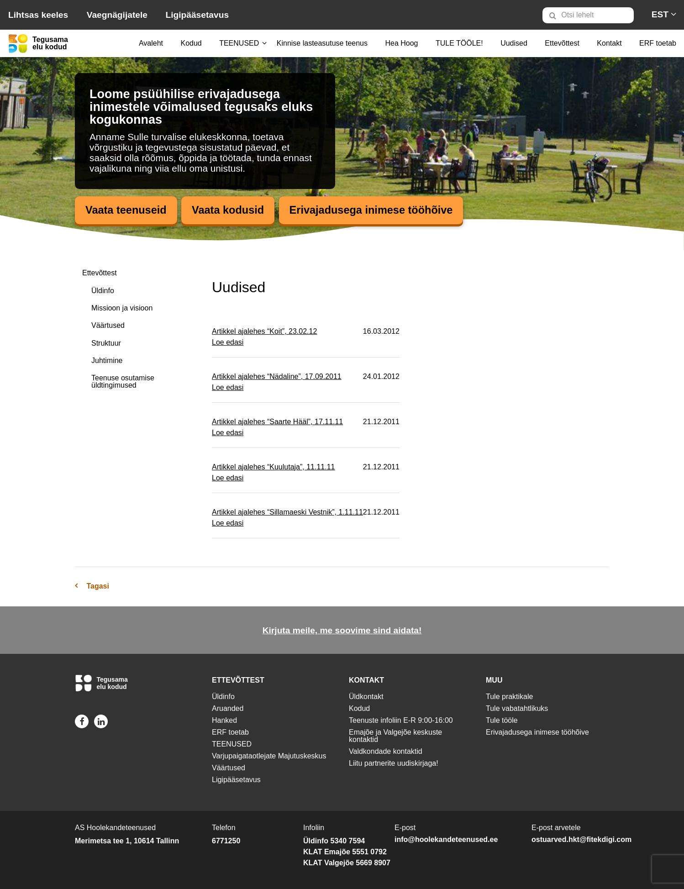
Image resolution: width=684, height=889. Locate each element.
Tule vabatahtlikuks (517, 708)
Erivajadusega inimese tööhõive (376, 210)
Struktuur (106, 343)
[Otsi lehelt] (588, 15)
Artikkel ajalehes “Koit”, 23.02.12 (264, 332)
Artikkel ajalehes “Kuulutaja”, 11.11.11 (273, 467)
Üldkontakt (366, 696)
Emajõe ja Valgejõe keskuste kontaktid (395, 735)
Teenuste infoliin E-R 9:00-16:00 (401, 720)
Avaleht (151, 43)
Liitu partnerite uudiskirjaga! (393, 763)
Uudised (513, 43)
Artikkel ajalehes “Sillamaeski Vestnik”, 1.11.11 (287, 512)
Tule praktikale (509, 696)
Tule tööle (502, 720)
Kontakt (609, 43)
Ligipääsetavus (197, 15)
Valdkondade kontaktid (385, 751)
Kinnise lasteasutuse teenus (322, 43)
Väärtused (108, 326)
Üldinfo (102, 291)
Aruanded (227, 708)
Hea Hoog (401, 43)
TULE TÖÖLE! (459, 43)
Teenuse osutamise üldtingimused (122, 381)
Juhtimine (106, 361)
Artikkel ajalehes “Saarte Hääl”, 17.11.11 (277, 422)
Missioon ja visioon (122, 308)
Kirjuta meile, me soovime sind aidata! (342, 631)
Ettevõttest (562, 43)
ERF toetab (657, 43)
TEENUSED (239, 43)
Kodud (190, 43)
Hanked (224, 720)
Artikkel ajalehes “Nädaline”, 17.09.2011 (277, 377)
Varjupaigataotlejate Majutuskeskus (269, 756)
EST (660, 14)
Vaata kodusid (230, 210)
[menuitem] (592, 15)
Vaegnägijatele (117, 15)
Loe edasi (227, 343)
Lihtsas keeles (38, 15)
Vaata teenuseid (126, 210)
